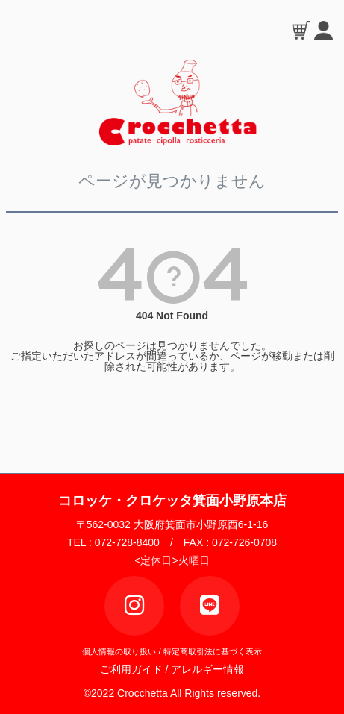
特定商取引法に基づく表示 (212, 651)
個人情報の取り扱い (119, 651)
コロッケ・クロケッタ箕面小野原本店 (172, 500)
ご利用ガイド (136, 669)
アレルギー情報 (207, 669)
